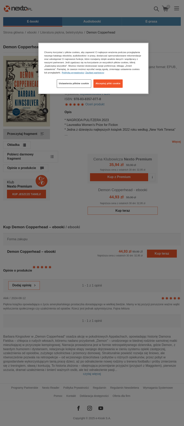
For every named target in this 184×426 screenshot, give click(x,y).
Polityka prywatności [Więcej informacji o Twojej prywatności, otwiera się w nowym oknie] (73, 72)
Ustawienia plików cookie (74, 83)
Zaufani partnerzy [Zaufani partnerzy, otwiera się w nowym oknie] (94, 72)
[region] (93, 68)
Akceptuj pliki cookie (108, 83)
